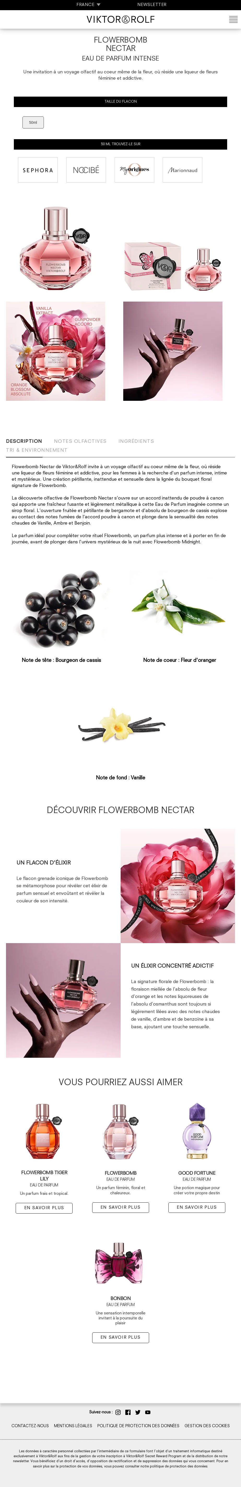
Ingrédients (136, 441)
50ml (33, 122)
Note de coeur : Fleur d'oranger (179, 660)
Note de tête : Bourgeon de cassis (61, 660)
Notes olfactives (80, 441)
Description (24, 441)
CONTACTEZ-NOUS (30, 1426)
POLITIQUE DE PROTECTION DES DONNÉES (138, 1426)
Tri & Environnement (37, 450)
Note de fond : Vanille (120, 778)
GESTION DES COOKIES (207, 1426)
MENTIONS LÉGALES (73, 1426)
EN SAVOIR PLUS (44, 1208)
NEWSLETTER (152, 5)
